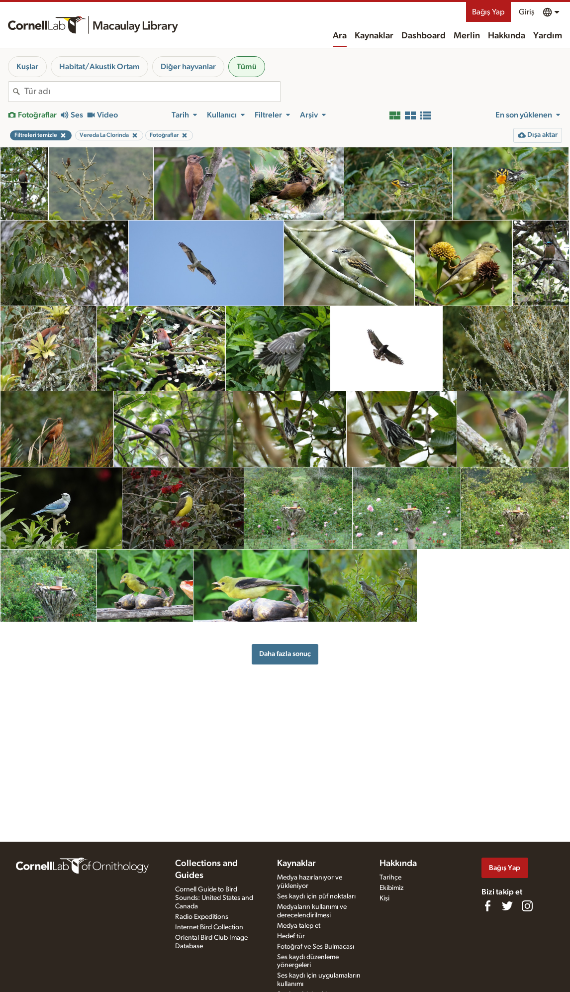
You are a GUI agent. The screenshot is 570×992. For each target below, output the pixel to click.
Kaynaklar (374, 35)
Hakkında (506, 35)
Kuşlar (27, 67)
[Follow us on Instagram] (527, 906)
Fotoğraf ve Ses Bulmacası (315, 946)
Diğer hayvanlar (188, 67)
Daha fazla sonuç (285, 654)
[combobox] (152, 92)
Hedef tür (291, 936)
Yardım (547, 35)
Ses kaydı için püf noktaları (316, 896)
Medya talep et (298, 925)
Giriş (527, 12)
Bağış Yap (488, 12)
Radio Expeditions (201, 916)
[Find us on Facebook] (487, 906)
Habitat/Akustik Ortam (99, 67)
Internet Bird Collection (209, 927)
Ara (340, 35)
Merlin (467, 35)
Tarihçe (390, 877)
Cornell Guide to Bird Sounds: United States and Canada (214, 898)
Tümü (247, 67)
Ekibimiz (391, 887)
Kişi (384, 898)
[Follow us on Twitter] (507, 906)
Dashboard (423, 35)
